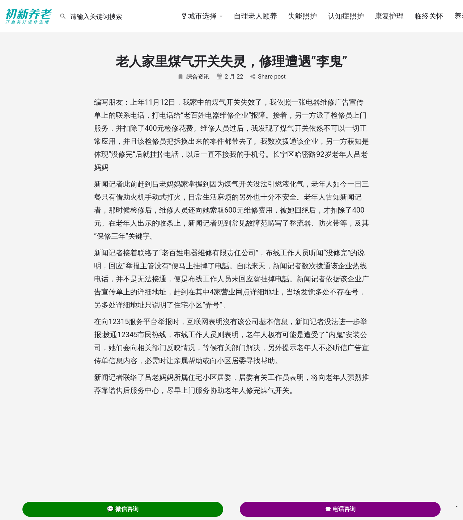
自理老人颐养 (255, 16)
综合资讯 (193, 76)
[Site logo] (29, 15)
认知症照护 (346, 16)
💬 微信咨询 (123, 509)
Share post (267, 76)
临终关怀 (429, 16)
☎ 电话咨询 (340, 509)
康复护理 (389, 16)
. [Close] (457, 504)
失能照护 (302, 16)
